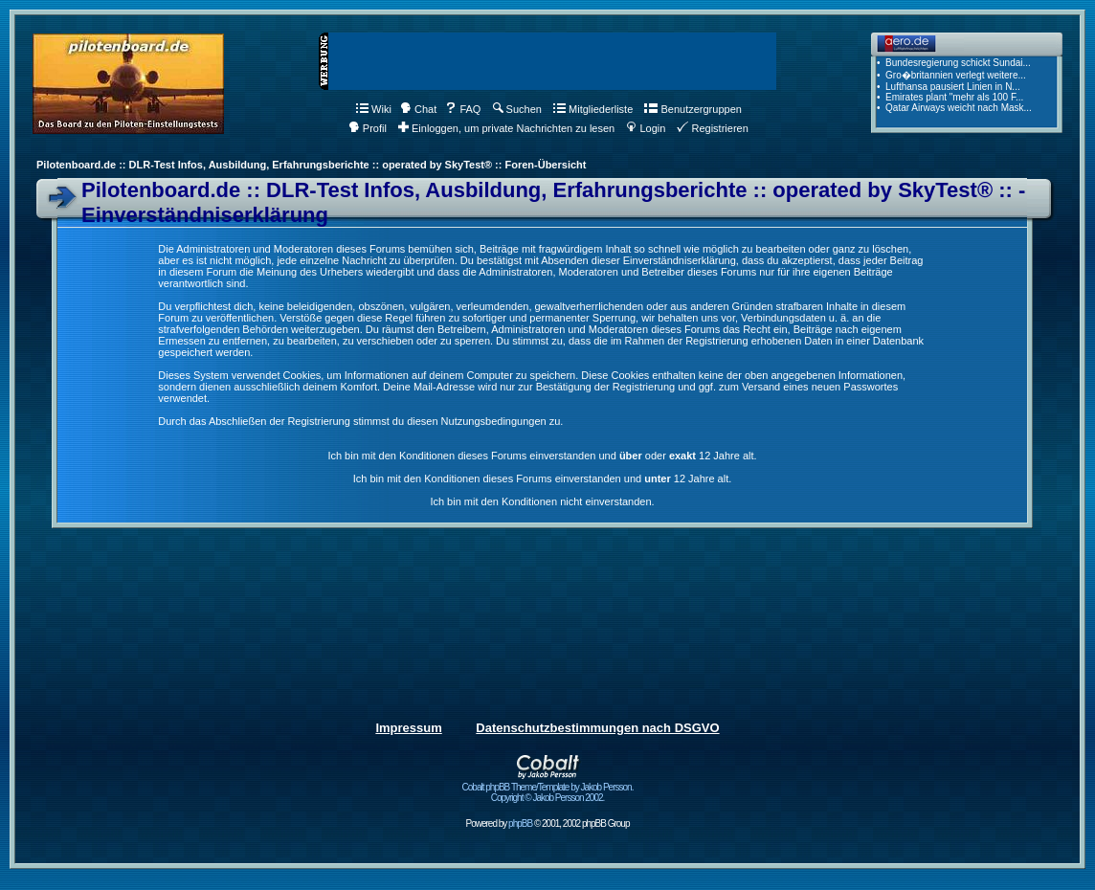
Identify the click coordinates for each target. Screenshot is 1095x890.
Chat (418, 109)
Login (645, 128)
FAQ (462, 109)
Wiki (373, 109)
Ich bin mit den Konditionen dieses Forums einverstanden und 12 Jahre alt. (542, 478)
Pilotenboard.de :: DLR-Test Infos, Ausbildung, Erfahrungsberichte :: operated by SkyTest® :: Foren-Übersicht (311, 164)
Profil (367, 128)
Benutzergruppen (692, 109)
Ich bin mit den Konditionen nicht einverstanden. (542, 501)
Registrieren (712, 128)
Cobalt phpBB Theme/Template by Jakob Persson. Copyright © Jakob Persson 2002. (548, 788)
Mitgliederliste (593, 109)
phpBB (520, 823)
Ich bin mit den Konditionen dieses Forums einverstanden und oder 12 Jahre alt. (541, 455)
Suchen (517, 109)
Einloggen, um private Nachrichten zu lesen (506, 128)
